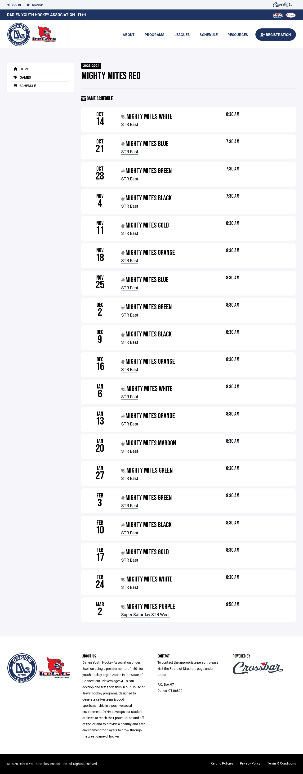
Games (21, 77)
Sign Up (35, 5)
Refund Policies (222, 763)
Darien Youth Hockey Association (41, 14)
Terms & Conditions (281, 763)
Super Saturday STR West (145, 614)
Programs (155, 34)
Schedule (209, 34)
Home (20, 69)
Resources (237, 34)
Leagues (182, 34)
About (128, 34)
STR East (129, 124)
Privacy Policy (250, 763)
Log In (14, 5)
